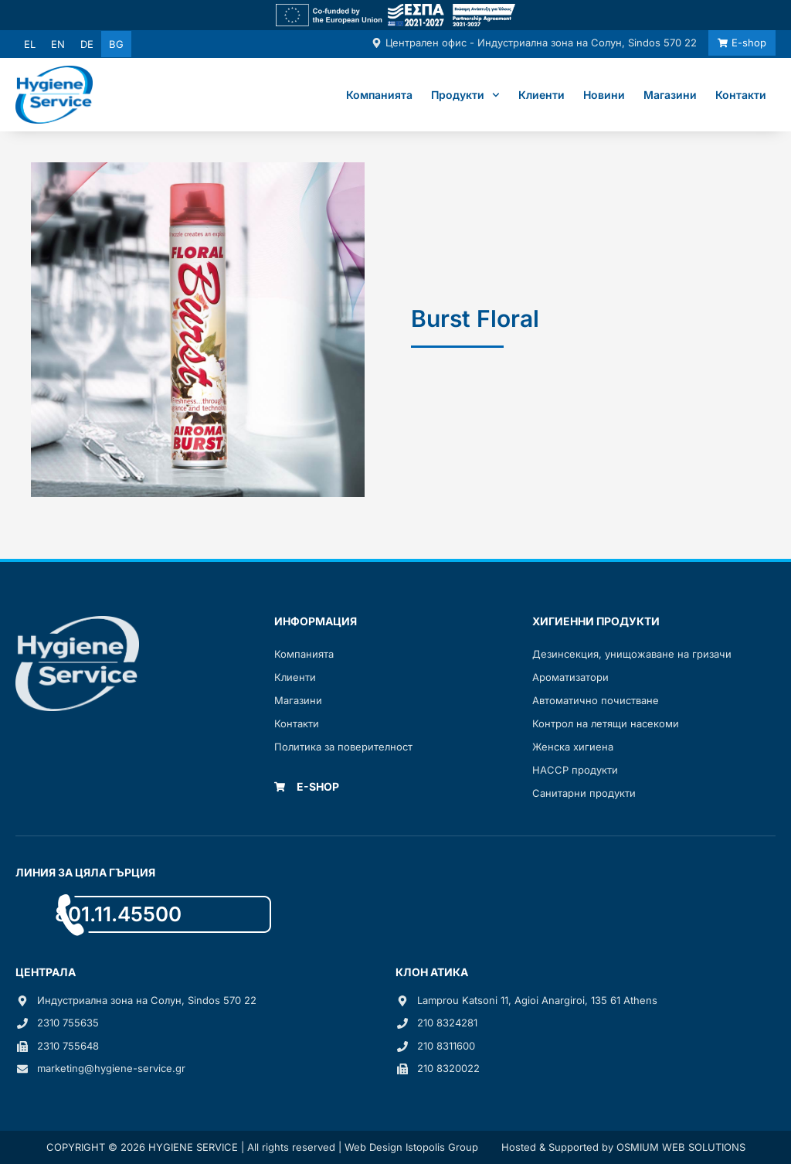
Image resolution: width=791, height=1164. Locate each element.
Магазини (670, 94)
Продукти (465, 95)
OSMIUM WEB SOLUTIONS (680, 1147)
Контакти (740, 94)
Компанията (379, 94)
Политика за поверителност (343, 746)
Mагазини (298, 700)
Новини (604, 94)
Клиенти (541, 94)
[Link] (395, 15)
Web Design (373, 1147)
